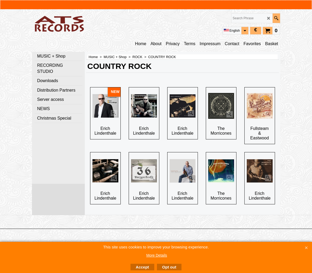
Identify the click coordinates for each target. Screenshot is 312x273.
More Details (156, 255)
